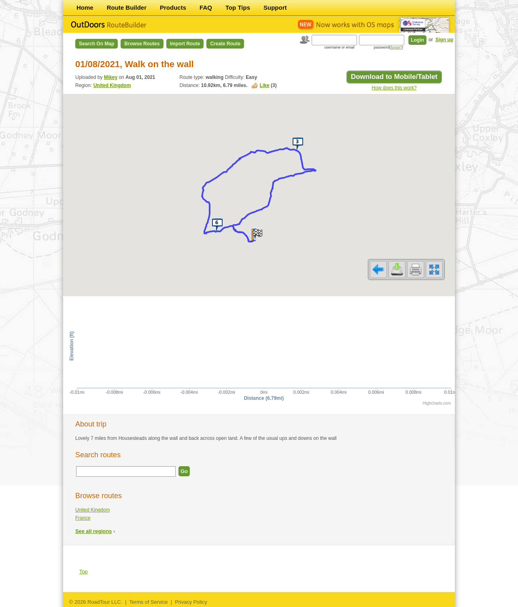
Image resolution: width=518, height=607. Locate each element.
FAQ (206, 7)
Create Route (225, 44)
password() (388, 47)
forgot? (396, 47)
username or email (339, 47)
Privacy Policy (191, 602)
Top (83, 572)
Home (84, 7)
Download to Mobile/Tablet (394, 77)
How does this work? (394, 88)
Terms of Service (148, 602)
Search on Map (96, 44)
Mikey (110, 77)
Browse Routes (141, 44)
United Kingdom (112, 85)
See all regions (93, 531)
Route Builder (126, 7)
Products (173, 7)
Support (275, 7)
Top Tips (237, 7)
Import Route (185, 44)
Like (265, 85)
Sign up (444, 39)
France (82, 518)
